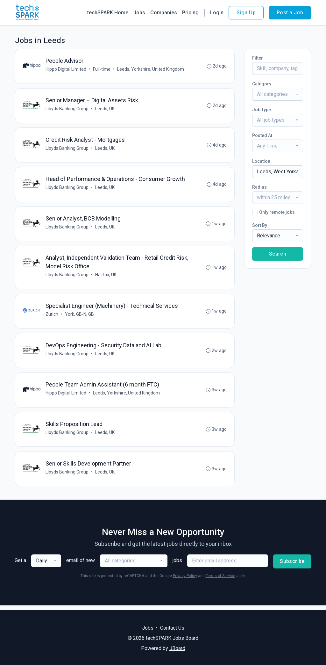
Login (216, 13)
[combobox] (277, 94)
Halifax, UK (106, 277)
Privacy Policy (185, 580)
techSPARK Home (107, 13)
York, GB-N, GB (79, 317)
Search (277, 254)
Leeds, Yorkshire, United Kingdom (150, 69)
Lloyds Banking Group (67, 109)
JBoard (177, 648)
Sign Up (246, 13)
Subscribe (292, 566)
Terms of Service (220, 580)
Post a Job (290, 13)
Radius (259, 187)
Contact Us (172, 628)
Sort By (259, 225)
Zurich (52, 317)
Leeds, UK (105, 109)
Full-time (102, 69)
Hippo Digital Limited (66, 69)
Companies (163, 13)
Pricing (190, 13)
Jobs (139, 13)
